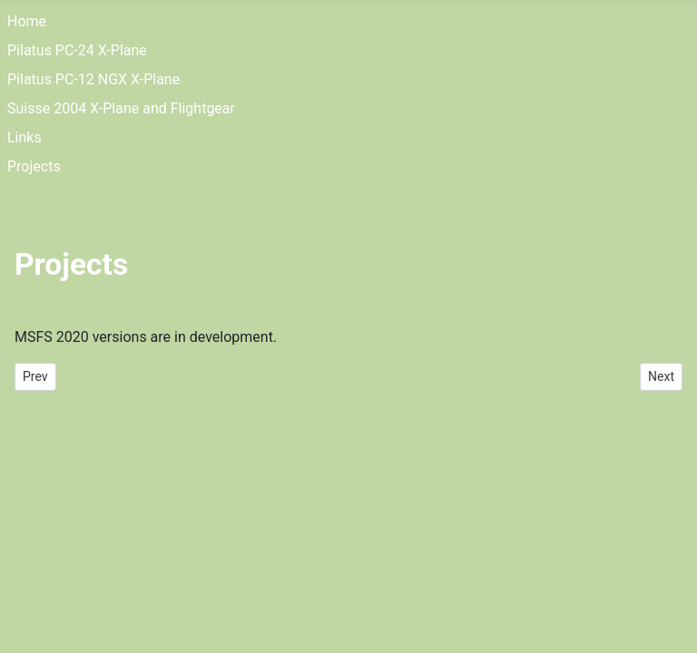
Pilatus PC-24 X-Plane (77, 50)
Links (24, 137)
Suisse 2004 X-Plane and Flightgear (121, 108)
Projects (34, 166)
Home (26, 21)
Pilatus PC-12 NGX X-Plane (93, 79)
